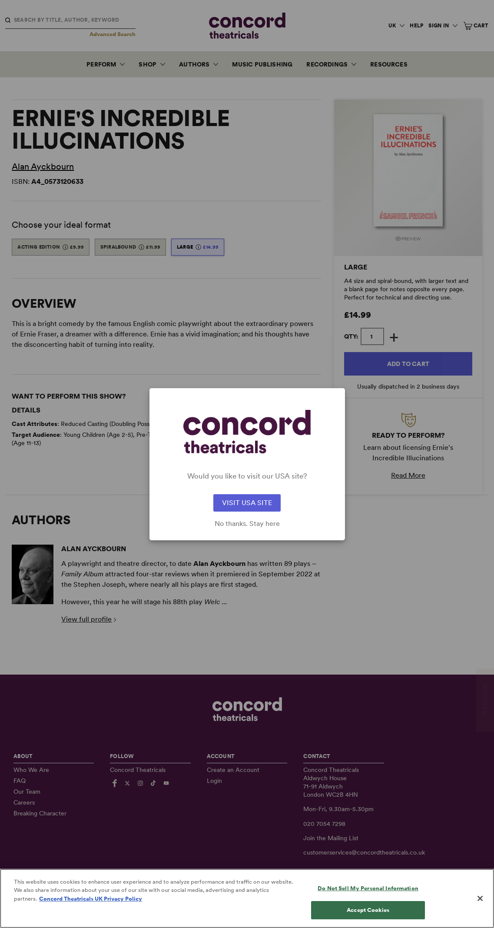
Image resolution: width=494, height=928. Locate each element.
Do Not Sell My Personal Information (368, 897)
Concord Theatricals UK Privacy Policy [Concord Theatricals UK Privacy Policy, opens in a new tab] (90, 908)
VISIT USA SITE (247, 503)
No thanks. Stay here (247, 523)
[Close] (480, 907)
